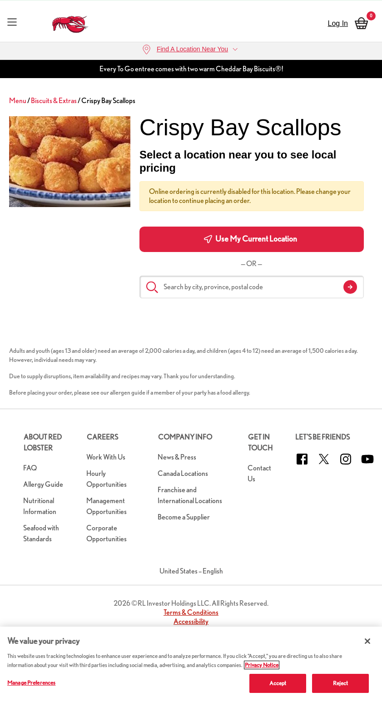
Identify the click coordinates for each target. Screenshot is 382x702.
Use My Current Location (250, 239)
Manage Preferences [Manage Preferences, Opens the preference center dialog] (31, 682)
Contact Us (259, 473)
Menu (17, 100)
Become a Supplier (184, 517)
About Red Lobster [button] (43, 442)
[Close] (367, 641)
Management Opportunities (106, 506)
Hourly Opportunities (106, 479)
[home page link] (70, 22)
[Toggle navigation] (12, 21)
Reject (340, 683)
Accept (278, 683)
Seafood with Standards (41, 533)
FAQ (30, 468)
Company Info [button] (185, 437)
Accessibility (191, 621)
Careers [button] (102, 437)
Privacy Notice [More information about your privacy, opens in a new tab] (261, 665)
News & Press (177, 457)
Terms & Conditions (191, 612)
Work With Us (105, 457)
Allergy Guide (43, 484)
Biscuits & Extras (54, 100)
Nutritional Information (39, 506)
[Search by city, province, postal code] (251, 287)
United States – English (191, 571)
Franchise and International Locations (190, 495)
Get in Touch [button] (260, 442)
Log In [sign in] (338, 23)
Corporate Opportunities (106, 533)
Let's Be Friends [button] (322, 437)
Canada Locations (183, 473)
